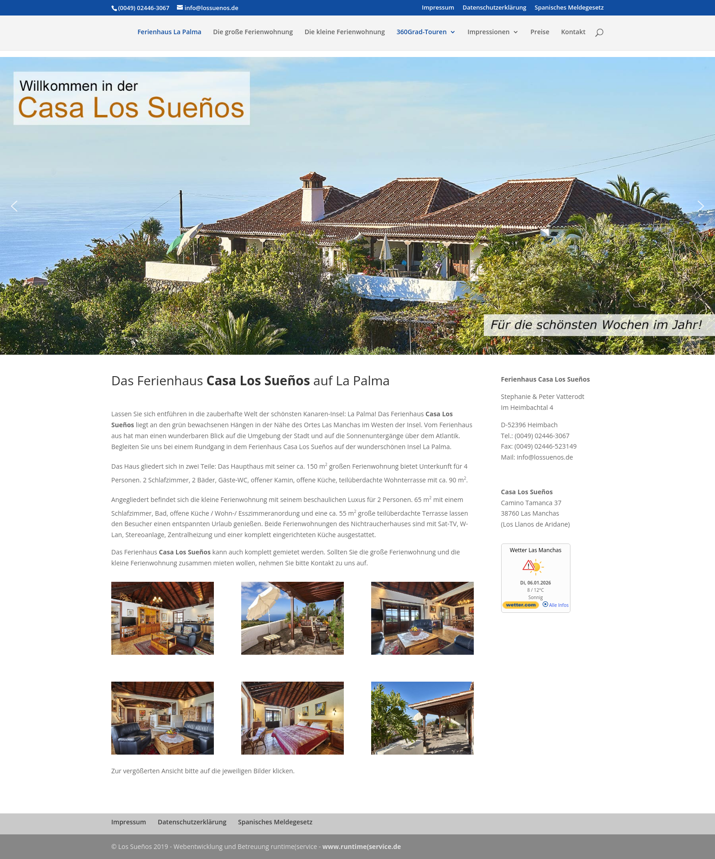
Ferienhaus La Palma (169, 32)
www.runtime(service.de (361, 846)
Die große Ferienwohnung (253, 32)
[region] (357, 206)
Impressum (438, 8)
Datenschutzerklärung (494, 8)
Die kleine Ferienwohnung (345, 32)
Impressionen (488, 32)
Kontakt (573, 32)
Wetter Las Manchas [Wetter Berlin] (535, 550)
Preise (539, 32)
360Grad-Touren (422, 32)
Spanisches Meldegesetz (569, 8)
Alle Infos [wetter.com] (556, 605)
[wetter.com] (521, 607)
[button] (14, 206)
